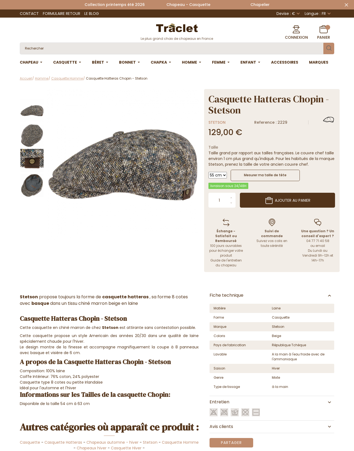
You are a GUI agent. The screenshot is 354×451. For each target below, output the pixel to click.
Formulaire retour (61, 13)
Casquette (30, 442)
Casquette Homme (180, 442)
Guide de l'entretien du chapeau (226, 262)
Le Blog (91, 13)
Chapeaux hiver (92, 448)
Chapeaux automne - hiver (112, 442)
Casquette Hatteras (63, 442)
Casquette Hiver (126, 448)
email (320, 245)
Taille (213, 147)
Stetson (217, 122)
